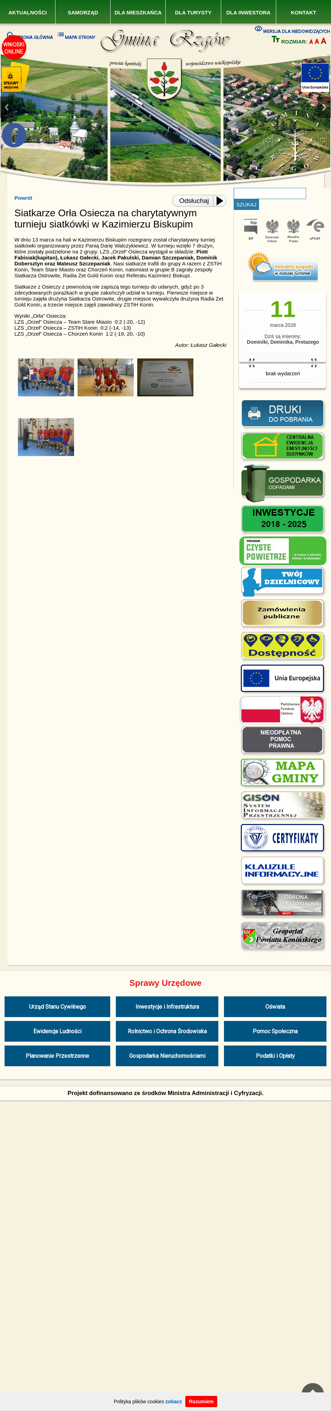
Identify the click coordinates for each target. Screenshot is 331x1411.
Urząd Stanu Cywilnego (57, 1006)
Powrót (23, 198)
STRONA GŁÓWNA (29, 35)
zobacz (173, 1401)
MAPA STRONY (76, 35)
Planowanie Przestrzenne (57, 1056)
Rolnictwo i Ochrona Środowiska (167, 1031)
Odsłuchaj (194, 200)
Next (324, 107)
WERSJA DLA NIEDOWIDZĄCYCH (292, 29)
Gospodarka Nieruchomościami (167, 1056)
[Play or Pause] (222, 200)
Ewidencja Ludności (57, 1031)
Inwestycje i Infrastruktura (167, 1006)
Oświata (275, 1006)
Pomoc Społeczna (275, 1031)
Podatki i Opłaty (275, 1056)
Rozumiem (201, 1401)
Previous (6, 107)
